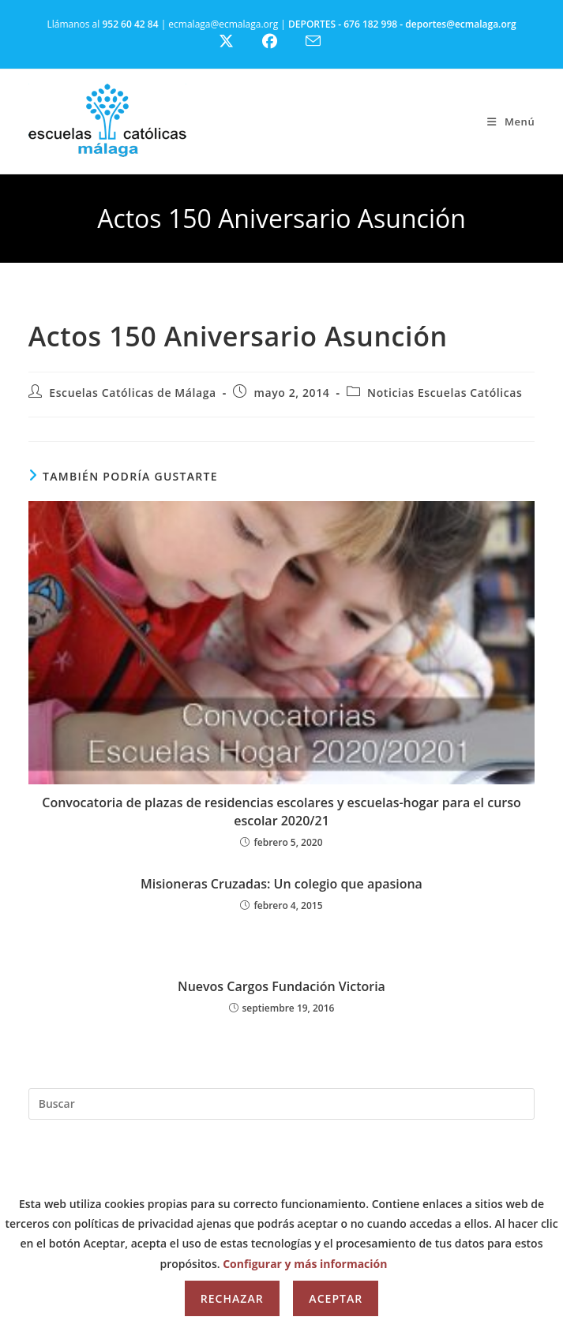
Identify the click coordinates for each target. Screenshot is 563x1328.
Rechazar (232, 1298)
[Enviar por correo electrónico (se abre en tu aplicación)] (322, 41)
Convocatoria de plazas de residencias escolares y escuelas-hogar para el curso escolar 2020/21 (281, 811)
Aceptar (335, 1298)
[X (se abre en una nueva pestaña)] (238, 41)
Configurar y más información (305, 1263)
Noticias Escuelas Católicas (444, 392)
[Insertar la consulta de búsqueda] (281, 1104)
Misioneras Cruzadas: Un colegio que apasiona (281, 883)
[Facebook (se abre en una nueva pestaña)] (279, 41)
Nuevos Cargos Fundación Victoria (281, 986)
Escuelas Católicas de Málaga (132, 392)
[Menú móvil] (511, 121)
